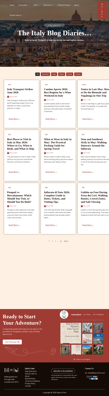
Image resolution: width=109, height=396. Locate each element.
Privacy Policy (30, 383)
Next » (66, 241)
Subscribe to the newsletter (63, 371)
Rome (69, 74)
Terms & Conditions (32, 381)
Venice (78, 74)
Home (13, 9)
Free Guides (24, 9)
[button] (29, 9)
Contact (28, 386)
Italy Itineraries (31, 371)
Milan (61, 74)
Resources (48, 9)
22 (61, 241)
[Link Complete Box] (21, 104)
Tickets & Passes (62, 9)
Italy (54, 74)
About (74, 9)
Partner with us (86, 9)
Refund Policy (30, 378)
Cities (36, 9)
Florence (45, 74)
